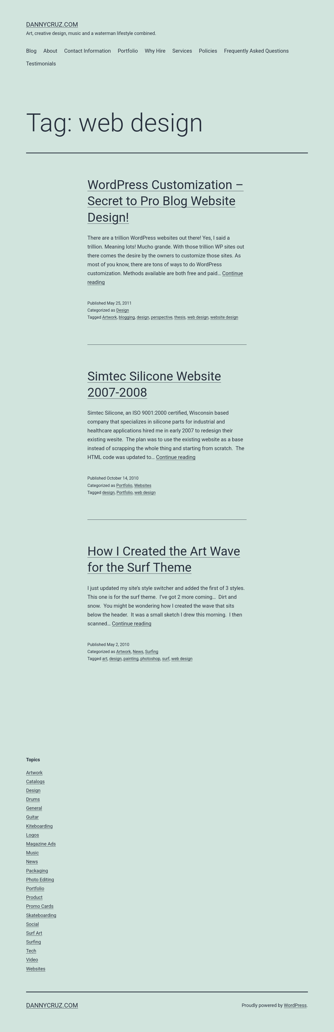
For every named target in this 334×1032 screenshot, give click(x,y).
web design (197, 317)
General (34, 808)
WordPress (295, 1005)
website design (224, 317)
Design (122, 310)
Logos (32, 835)
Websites (142, 485)
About (50, 51)
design (143, 317)
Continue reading (175, 457)
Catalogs (35, 781)
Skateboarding (41, 915)
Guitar (32, 817)
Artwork (109, 317)
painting (130, 658)
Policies (208, 51)
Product (34, 897)
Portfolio (128, 51)
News (138, 651)
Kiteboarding (39, 826)
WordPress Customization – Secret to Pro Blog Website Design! (165, 201)
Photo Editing (40, 879)
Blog (31, 51)
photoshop (150, 658)
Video (32, 959)
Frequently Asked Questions (256, 51)
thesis (180, 317)
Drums (33, 799)
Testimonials (41, 64)
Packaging (37, 870)
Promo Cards (39, 906)
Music (32, 852)
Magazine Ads (41, 844)
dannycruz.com (52, 24)
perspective (161, 317)
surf (165, 658)
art (105, 658)
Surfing (151, 651)
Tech (31, 950)
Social (32, 924)
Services (182, 51)
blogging (127, 317)
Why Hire (155, 51)
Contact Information (87, 51)
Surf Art (34, 933)
